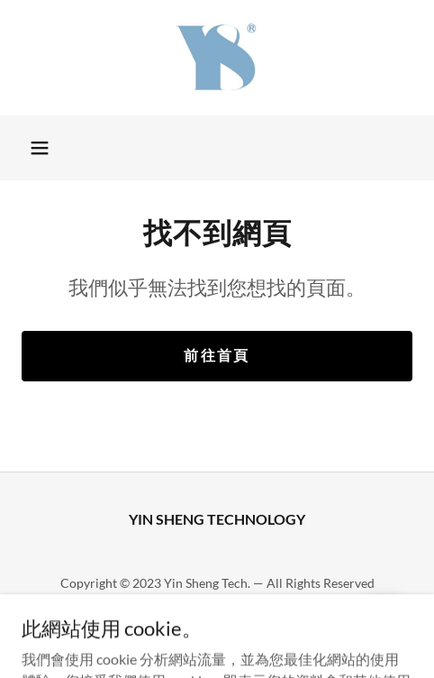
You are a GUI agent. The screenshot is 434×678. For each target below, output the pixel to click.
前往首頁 (216, 354)
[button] (40, 148)
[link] (216, 58)
